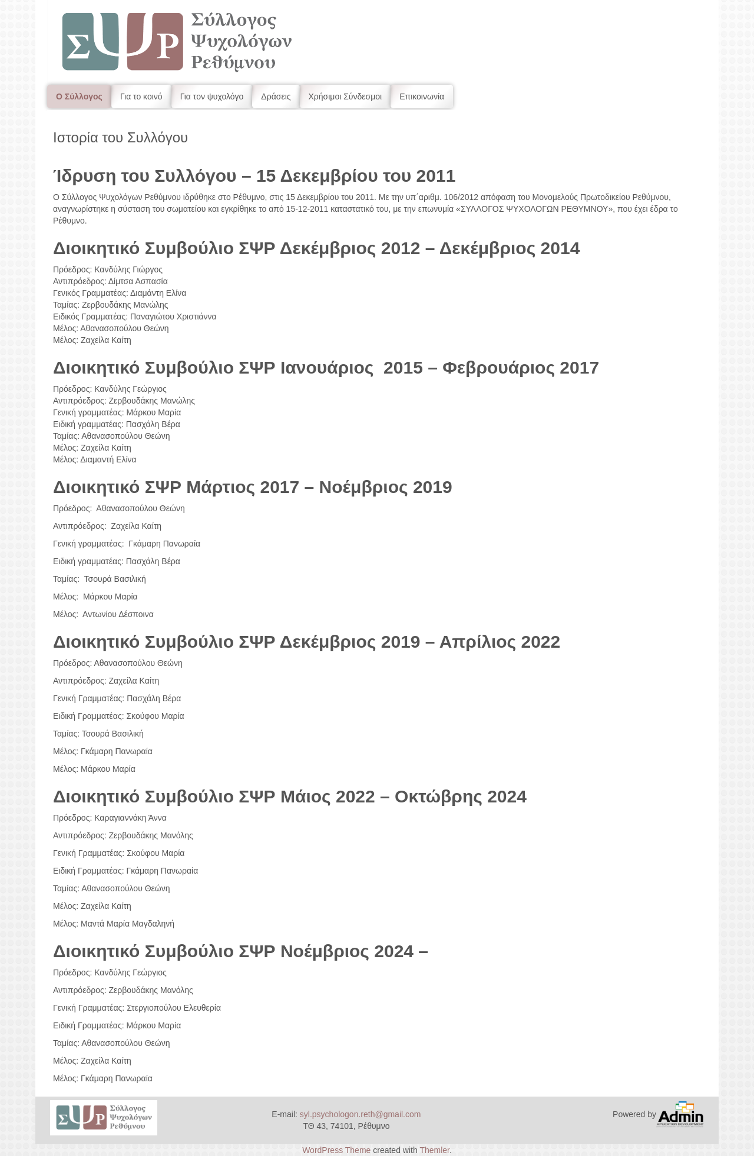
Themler (434, 1150)
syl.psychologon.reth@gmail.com (360, 1114)
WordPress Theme (336, 1150)
